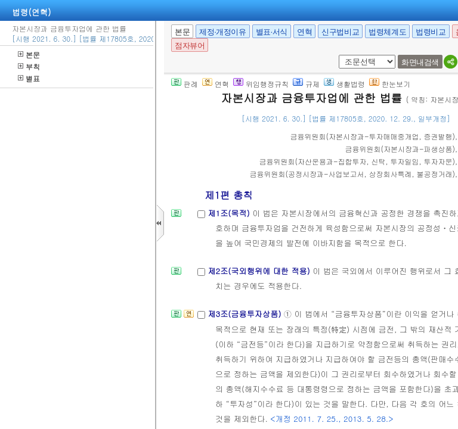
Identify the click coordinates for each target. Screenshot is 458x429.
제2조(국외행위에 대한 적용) (260, 270)
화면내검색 (420, 62)
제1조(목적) (230, 213)
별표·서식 (271, 31)
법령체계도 (387, 31)
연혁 (304, 31)
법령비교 (430, 31)
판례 (184, 84)
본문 (29, 54)
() (373, 136)
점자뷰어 (190, 45)
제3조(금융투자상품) (245, 313)
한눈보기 (389, 84)
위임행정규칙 (261, 84)
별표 (29, 78)
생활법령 (344, 84)
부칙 (29, 66)
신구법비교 (340, 31)
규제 (306, 84)
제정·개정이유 (222, 31)
